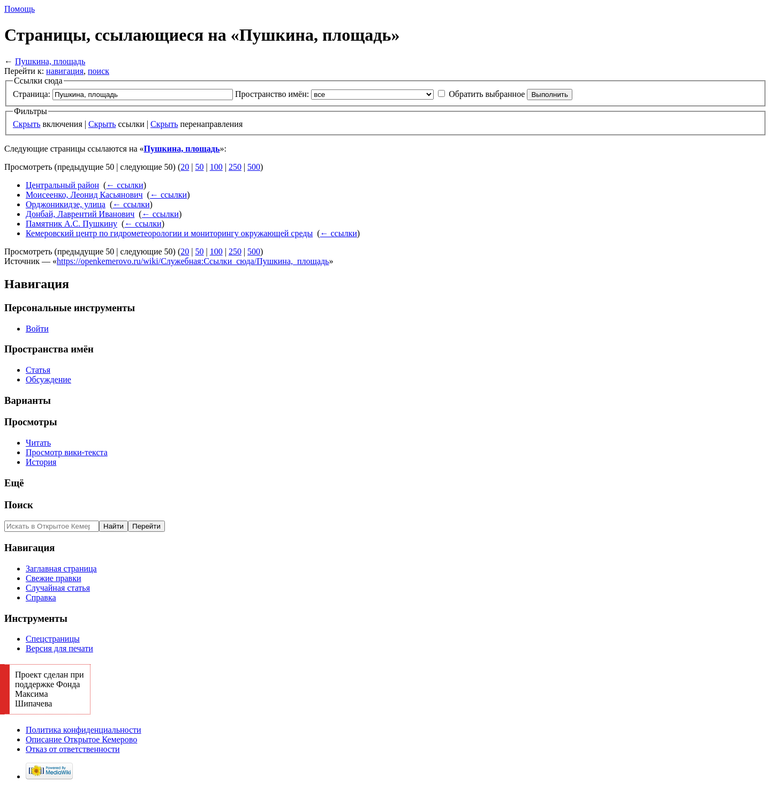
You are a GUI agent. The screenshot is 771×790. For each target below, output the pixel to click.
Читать (38, 442)
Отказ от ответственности (73, 749)
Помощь (19, 8)
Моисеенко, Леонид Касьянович (84, 194)
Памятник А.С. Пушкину (71, 223)
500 (253, 166)
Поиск (18, 504)
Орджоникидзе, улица (65, 204)
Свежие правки (53, 578)
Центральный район (62, 185)
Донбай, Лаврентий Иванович (80, 214)
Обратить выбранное (487, 94)
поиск (98, 71)
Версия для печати (59, 648)
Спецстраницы (53, 638)
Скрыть (26, 124)
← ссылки (124, 185)
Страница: (31, 94)
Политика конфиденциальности (83, 729)
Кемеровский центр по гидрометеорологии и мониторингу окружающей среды (169, 233)
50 (199, 166)
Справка (41, 597)
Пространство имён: (272, 94)
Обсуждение (48, 379)
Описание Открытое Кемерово (81, 739)
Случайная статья (58, 587)
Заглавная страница (61, 568)
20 (184, 166)
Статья (38, 369)
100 (216, 166)
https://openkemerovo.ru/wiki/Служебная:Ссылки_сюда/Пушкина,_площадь (193, 261)
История (41, 462)
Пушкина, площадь (50, 61)
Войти (37, 328)
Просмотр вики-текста (67, 452)
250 (235, 166)
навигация (65, 71)
